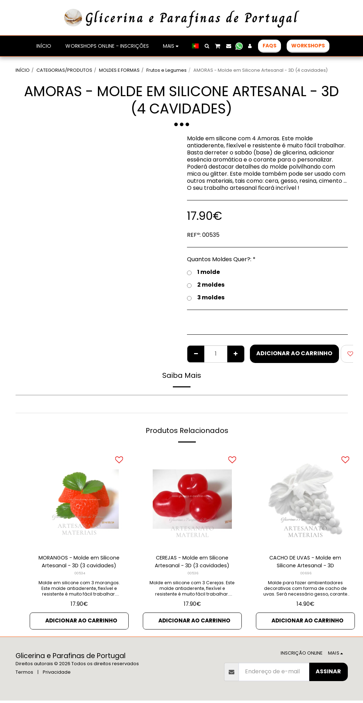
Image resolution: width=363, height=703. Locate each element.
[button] (207, 45)
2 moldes (205, 284)
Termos (24, 675)
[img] (79, 499)
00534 (80, 575)
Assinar (328, 674)
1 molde (203, 272)
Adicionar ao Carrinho (294, 353)
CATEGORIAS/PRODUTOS (64, 70)
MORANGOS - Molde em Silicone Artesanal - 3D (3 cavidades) (79, 562)
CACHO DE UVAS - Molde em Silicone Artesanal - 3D (305, 562)
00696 (306, 575)
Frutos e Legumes (166, 70)
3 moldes (205, 297)
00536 (193, 575)
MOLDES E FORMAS (119, 70)
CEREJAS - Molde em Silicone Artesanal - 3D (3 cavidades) (192, 562)
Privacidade (57, 675)
